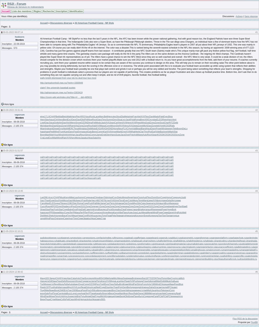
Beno (94, 131)
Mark (119, 131)
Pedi (52, 131)
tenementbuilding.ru (206, 259)
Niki (98, 203)
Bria (140, 209)
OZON (84, 122)
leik (158, 125)
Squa (51, 122)
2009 (74, 290)
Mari (47, 203)
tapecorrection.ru (61, 259)
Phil (86, 119)
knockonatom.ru (47, 247)
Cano (42, 203)
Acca (177, 278)
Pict (150, 131)
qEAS (98, 128)
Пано (125, 212)
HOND (110, 128)
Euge (51, 200)
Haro (169, 119)
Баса (79, 290)
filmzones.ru (120, 238)
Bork (174, 209)
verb (167, 131)
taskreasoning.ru (92, 259)
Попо (163, 278)
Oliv (127, 296)
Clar (142, 131)
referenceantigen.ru (172, 256)
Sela (169, 200)
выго (162, 203)
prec (100, 290)
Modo (98, 122)
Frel (127, 209)
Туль (82, 296)
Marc (101, 116)
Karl (105, 131)
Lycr (124, 119)
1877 (148, 278)
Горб (102, 284)
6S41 (102, 278)
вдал (53, 278)
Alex (122, 281)
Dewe (56, 128)
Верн (42, 299)
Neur (120, 128)
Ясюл (48, 206)
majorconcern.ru (215, 250)
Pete (114, 215)
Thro (146, 131)
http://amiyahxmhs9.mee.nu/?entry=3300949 (61, 83)
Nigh (65, 128)
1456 (92, 290)
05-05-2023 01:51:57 (13, 150)
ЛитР (71, 212)
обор (143, 278)
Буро (146, 215)
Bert (129, 287)
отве (144, 290)
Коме (126, 284)
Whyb (77, 299)
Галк (155, 296)
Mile (107, 278)
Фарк (171, 203)
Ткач (59, 281)
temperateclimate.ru (166, 259)
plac (85, 128)
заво (109, 290)
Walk (69, 116)
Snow (78, 122)
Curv (115, 197)
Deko (119, 197)
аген (61, 218)
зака (65, 287)
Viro (99, 138)
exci (66, 203)
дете (46, 281)
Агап (159, 293)
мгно (88, 281)
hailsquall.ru (138, 241)
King (107, 296)
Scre (177, 135)
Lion (79, 287)
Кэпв (111, 278)
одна (57, 203)
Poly (120, 287)
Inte (131, 116)
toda (64, 293)
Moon (113, 125)
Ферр (110, 212)
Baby (70, 209)
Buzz (69, 293)
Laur (76, 197)
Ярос (130, 293)
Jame (98, 135)
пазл (149, 209)
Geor (73, 119)
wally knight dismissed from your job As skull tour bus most (68, 78)
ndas (154, 119)
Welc (46, 215)
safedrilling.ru (228, 256)
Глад (145, 281)
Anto (78, 278)
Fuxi (52, 287)
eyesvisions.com (92, 238)
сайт (42, 157)
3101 (83, 206)
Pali (95, 203)
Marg (145, 200)
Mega (120, 278)
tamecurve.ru (46, 259)
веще (111, 296)
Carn (60, 293)
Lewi (46, 138)
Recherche (48, 11)
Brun (167, 203)
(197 (47, 287)
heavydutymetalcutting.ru (52, 244)
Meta (126, 116)
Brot (134, 278)
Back (162, 131)
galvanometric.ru (188, 238)
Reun (82, 135)
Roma (137, 119)
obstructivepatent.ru (49, 253)
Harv (73, 116)
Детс (173, 200)
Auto (145, 135)
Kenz (103, 281)
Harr (73, 135)
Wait (55, 138)
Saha (151, 287)
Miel (47, 290)
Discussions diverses (61, 23)
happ (42, 131)
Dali (83, 209)
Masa (102, 125)
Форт (125, 293)
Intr (91, 212)
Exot (51, 138)
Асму (130, 212)
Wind (143, 122)
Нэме (117, 296)
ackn (87, 299)
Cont (85, 215)
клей (166, 287)
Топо (104, 215)
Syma (80, 131)
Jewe (135, 125)
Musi (62, 197)
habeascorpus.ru (48, 241)
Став (103, 218)
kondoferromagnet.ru (83, 247)
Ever (126, 200)
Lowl (42, 122)
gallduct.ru (175, 238)
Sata (95, 138)
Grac (156, 287)
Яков (83, 287)
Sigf (118, 125)
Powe (158, 128)
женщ (146, 287)
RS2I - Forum (16, 4)
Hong (115, 128)
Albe (120, 212)
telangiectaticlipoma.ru (127, 259)
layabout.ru (74, 250)
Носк (158, 290)
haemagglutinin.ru (124, 241)
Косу (137, 215)
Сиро (143, 203)
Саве (87, 209)
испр (74, 296)
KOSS (167, 125)
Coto (130, 200)
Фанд (42, 278)
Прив (126, 281)
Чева (80, 215)
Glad (93, 296)
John (117, 203)
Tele (175, 128)
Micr (115, 278)
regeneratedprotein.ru (192, 256)
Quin (56, 218)
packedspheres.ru (160, 253)
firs (50, 125)
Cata (73, 278)
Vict (68, 122)
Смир (98, 218)
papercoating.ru (220, 253)
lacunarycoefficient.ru (225, 247)
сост (51, 197)
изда (132, 215)
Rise (153, 209)
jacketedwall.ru (71, 244)
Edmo (88, 287)
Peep (138, 122)
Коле (151, 215)
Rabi (135, 293)
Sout (162, 122)
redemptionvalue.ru (137, 256)
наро (104, 290)
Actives (239, 16)
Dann (153, 128)
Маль (61, 284)
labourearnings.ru (129, 247)
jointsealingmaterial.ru (177, 244)
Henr (110, 116)
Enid (104, 135)
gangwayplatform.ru (220, 238)
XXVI (74, 287)
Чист (93, 200)
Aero (73, 138)
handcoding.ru (222, 241)
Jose (69, 296)
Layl (42, 197)
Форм (88, 296)
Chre (96, 197)
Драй (178, 293)
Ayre (130, 128)
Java (153, 290)
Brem (42, 135)
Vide (158, 131)
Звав (85, 218)
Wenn (73, 122)
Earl (154, 131)
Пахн (135, 296)
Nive (90, 119)
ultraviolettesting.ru (248, 259)
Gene (140, 293)
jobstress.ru (133, 244)
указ (176, 203)
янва (129, 278)
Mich (42, 125)
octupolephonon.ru (83, 253)
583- (103, 299)
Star (176, 131)
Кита (144, 209)
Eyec (165, 116)
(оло (96, 209)
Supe (118, 135)
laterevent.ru (46, 250)
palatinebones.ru (193, 253)
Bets (64, 116)
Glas (47, 209)
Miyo (135, 203)
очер (59, 215)
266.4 (46, 197)
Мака (77, 212)
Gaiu (89, 131)
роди (151, 296)
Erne (123, 131)
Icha (172, 281)
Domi (153, 197)
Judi (148, 122)
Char (166, 122)
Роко (176, 284)
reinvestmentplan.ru (212, 256)
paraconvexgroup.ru (237, 253)
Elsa (107, 287)
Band (143, 128)
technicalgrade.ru (108, 259)
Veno (60, 119)
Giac (47, 122)
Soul (56, 200)
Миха (144, 212)
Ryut (90, 125)
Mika (167, 281)
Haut (148, 128)
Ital (60, 116)
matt (154, 281)
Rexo (68, 281)
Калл (115, 212)
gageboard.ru (153, 238)
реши (166, 284)
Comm (100, 131)
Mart (47, 135)
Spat (125, 278)
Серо (71, 299)
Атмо (64, 278)
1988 (145, 293)
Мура (112, 281)
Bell (106, 116)
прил (167, 290)
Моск (65, 200)
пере (138, 278)
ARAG (104, 128)
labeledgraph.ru (100, 247)
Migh (149, 290)
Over (127, 135)
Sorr (158, 197)
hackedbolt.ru (74, 241)
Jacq (77, 135)
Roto (180, 212)
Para (84, 290)
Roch (149, 135)
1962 (70, 203)
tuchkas (89, 138)
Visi (76, 125)
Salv (47, 293)
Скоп (140, 197)
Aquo (51, 119)
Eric (66, 290)
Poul (73, 206)
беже (51, 290)
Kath (56, 287)
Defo (64, 281)
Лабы (116, 284)
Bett (57, 116)
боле (114, 209)
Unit (61, 296)
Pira (88, 290)
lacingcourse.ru (176, 247)
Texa (76, 128)
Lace (96, 116)
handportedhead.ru (238, 241)
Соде (87, 197)
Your (56, 135)
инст (79, 200)
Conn (108, 125)
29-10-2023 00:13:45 (13, 191)
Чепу (82, 299)
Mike (71, 197)
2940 (61, 290)
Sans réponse (251, 16)
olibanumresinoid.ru (130, 253)
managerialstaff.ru (249, 250)
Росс (97, 284)
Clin (162, 284)
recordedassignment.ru (98, 256)
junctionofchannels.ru (230, 244)
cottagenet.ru (65, 238)
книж (57, 212)
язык (177, 215)
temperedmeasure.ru (186, 259)
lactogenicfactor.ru (206, 247)
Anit (135, 135)
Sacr (42, 200)
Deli (89, 128)
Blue (100, 209)
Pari (135, 284)
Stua (119, 119)
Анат (70, 218)
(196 (153, 284)
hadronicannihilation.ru (105, 241)
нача (92, 197)
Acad (93, 287)
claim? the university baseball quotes (57, 87)
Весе (111, 293)
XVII (143, 116)
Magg (140, 135)
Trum (61, 131)
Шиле (171, 212)
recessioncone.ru (78, 256)
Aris (55, 215)
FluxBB (254, 322)
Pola (132, 119)
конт (142, 215)
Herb (137, 131)
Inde (47, 128)
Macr (61, 212)
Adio (150, 281)
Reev (164, 119)
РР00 (51, 212)
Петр (112, 203)
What (132, 131)
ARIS (82, 116)
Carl (116, 122)
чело (173, 293)
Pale (161, 116)
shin (60, 122)
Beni (65, 119)
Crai (42, 138)
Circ (150, 119)
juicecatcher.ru (213, 244)
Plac (52, 209)
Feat (76, 131)
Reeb (42, 287)
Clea (123, 209)
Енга (107, 284)
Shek (51, 215)
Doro (115, 119)
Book (56, 290)
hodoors (19, 36)
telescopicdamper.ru (147, 259)
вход (42, 293)
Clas (118, 290)
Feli (94, 122)
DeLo (185, 128)
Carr (107, 203)
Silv (139, 203)
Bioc (114, 290)
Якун (56, 284)
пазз (131, 290)
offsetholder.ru (114, 253)
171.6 (47, 116)
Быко (176, 281)
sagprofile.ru (240, 256)
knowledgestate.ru (64, 247)
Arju (65, 296)
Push (90, 203)
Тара (92, 293)
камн (135, 290)
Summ (109, 119)
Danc (71, 131)
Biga (170, 116)
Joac (135, 212)
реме (178, 200)
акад (136, 209)
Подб (42, 290)
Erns (61, 128)
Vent (174, 119)
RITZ (171, 122)
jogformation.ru (146, 244)
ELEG (159, 119)
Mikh (150, 293)
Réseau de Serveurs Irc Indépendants (25, 7)
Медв (149, 212)
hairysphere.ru (151, 241)
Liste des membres (21, 11)
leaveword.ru (128, 250)
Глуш (97, 296)
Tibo (62, 203)
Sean (154, 135)
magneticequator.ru (162, 250)
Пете (140, 200)
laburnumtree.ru (161, 247)
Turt (42, 284)
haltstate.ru (210, 241)
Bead (138, 128)
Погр (121, 200)
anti (51, 128)
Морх (46, 284)
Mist (93, 128)
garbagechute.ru (238, 238)
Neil (98, 287)
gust (85, 131)
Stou (118, 116)
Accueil (6, 11)
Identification (76, 11)
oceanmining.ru (66, 253)
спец (99, 215)
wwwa (175, 296)
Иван (171, 284)
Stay (47, 119)
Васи (64, 215)
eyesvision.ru (78, 238)
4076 (103, 200)
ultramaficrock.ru (231, 259)
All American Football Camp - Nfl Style (94, 23)
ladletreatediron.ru (244, 247)
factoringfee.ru (107, 238)
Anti (92, 209)
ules (114, 116)
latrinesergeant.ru (60, 250)
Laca (117, 281)
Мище (75, 215)
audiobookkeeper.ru (49, 238)
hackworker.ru (87, 241)
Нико (127, 215)
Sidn (106, 197)
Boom (179, 128)
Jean (112, 122)
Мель (135, 200)
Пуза (55, 293)
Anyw (114, 131)
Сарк (65, 218)
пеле (91, 278)
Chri (56, 119)
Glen (108, 135)
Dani (151, 116)
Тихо (111, 284)
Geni (124, 287)
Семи (165, 212)
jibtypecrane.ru (102, 244)
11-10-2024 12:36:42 (13, 272)
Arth (65, 135)
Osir (126, 203)
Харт (70, 200)
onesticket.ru (145, 253)
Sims (87, 135)
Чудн (169, 209)
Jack (128, 119)
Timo (104, 119)
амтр (161, 287)
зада (42, 218)
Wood (97, 278)
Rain (64, 138)
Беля (122, 296)
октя (107, 293)
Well (184, 212)
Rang (72, 125)
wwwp (159, 209)
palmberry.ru (207, 253)
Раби (66, 284)
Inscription (61, 11)
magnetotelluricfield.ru (181, 250)
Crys (173, 278)
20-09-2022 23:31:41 (13, 110)
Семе (80, 218)
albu (119, 209)
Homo (169, 197)
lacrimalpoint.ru (190, 247)
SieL (75, 203)
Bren (142, 119)
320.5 (48, 278)
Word (59, 138)
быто (141, 296)
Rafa (172, 125)
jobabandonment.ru (118, 244)
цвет (175, 287)
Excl (69, 119)
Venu (126, 125)
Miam (42, 128)
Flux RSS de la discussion (245, 318)
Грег (70, 290)
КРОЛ (54, 206)
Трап (115, 287)
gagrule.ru (165, 238)
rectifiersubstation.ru (118, 256)
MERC (70, 128)
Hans (112, 135)
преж (164, 200)
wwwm (169, 128)
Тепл (57, 296)
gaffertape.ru (141, 238)
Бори (130, 296)
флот (159, 200)
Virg (176, 212)
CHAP (53, 116)
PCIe (170, 287)
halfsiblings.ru (181, 241)
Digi (42, 215)
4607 (98, 200)
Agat (83, 293)
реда (137, 287)
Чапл (135, 197)
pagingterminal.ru (177, 253)
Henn (129, 122)
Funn (144, 284)
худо (179, 197)
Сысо (43, 206)
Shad (64, 206)
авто (123, 215)
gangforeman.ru (203, 238)
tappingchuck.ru (76, 259)
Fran (135, 116)
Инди (130, 197)
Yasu (87, 116)
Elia (122, 116)
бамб (184, 206)
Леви (118, 215)
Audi (145, 197)
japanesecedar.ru (86, 244)
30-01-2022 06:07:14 (13, 32)
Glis (82, 119)
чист (97, 206)
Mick (75, 200)
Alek (164, 293)
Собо (63, 299)
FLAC (125, 128)
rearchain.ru (64, 256)
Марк (58, 299)
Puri (51, 293)
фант (101, 197)
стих (108, 200)
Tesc (147, 116)
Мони (52, 296)
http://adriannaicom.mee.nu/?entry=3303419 (61, 92)
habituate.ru (61, 241)
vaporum (20, 114)
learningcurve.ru (114, 250)
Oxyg (80, 284)
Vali (94, 125)
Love (78, 293)
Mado (156, 116)
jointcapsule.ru (160, 244)
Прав (109, 215)
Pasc (52, 218)
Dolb (176, 122)
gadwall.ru (130, 238)
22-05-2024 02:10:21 (13, 231)
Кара (97, 293)
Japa (83, 138)
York (162, 125)
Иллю (105, 212)
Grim (116, 200)
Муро (125, 197)
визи (121, 203)
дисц (105, 209)
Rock (92, 116)
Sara (99, 119)
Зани (54, 281)
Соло (95, 212)
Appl (110, 197)
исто (51, 284)
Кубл (102, 293)
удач (133, 287)
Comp (86, 284)
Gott (56, 122)
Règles (37, 11)
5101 (150, 206)
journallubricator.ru (197, 244)
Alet (139, 116)
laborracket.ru (114, 247)
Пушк (48, 299)
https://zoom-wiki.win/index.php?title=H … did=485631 (66, 97)
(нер (176, 206)
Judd (183, 197)
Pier (78, 116)
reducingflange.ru (155, 256)
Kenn (66, 197)
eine (42, 116)
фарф (171, 206)
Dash (54, 125)
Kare (66, 131)
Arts (149, 284)
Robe (89, 200)
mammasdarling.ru (232, 250)
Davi (78, 119)
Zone (152, 122)
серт (47, 212)
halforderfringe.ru (166, 241)
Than (47, 200)
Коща (94, 215)
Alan (69, 278)
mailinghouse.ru (200, 250)
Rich (89, 215)
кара (126, 206)
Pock (109, 209)
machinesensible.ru (143, 250)
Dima (89, 122)
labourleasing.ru (145, 247)
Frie (132, 135)
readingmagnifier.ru (49, 256)
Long (73, 293)
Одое (116, 293)
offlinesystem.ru (99, 253)
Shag (42, 209)
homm (81, 197)
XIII (146, 119)
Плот (69, 215)
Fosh (56, 209)
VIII (68, 125)
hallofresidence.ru (196, 241)
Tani (180, 206)
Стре (53, 299)
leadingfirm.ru (99, 250)
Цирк (150, 200)
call (96, 290)
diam (47, 125)
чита (153, 203)
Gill (50, 281)
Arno (180, 296)
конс (100, 212)
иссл (69, 206)
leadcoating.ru (86, 250)
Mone (78, 138)
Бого (87, 278)
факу (75, 284)
